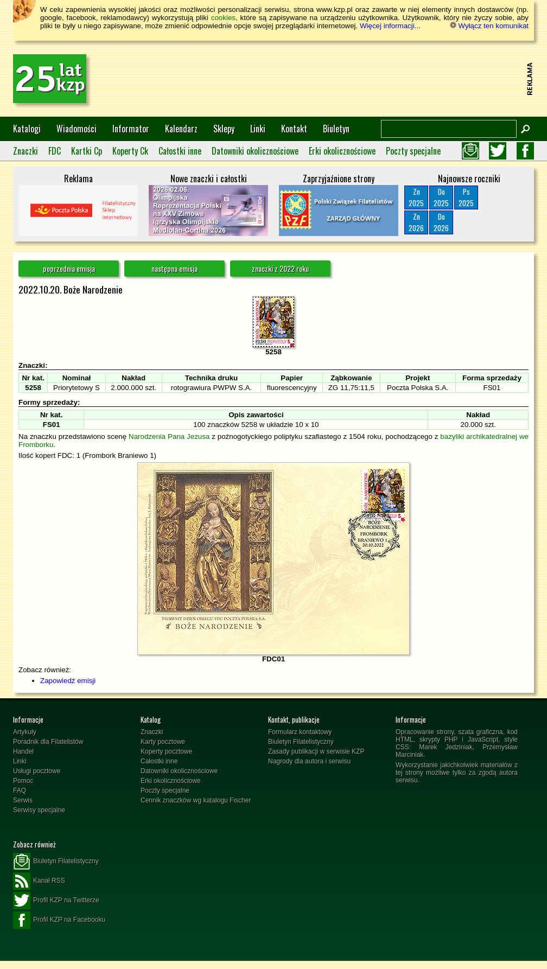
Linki (257, 128)
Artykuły (24, 732)
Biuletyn (336, 128)
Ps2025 (466, 197)
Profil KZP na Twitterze (56, 900)
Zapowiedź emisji (68, 681)
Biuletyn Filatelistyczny (301, 741)
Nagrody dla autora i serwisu (309, 761)
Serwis (23, 800)
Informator (130, 128)
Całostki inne (179, 150)
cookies (223, 18)
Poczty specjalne (413, 150)
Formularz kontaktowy (300, 732)
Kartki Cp (86, 150)
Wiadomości (76, 128)
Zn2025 (416, 197)
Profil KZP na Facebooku (59, 920)
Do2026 (441, 222)
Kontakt (294, 128)
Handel (23, 751)
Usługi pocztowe (36, 771)
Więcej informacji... (390, 26)
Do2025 (441, 197)
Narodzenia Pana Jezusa (169, 436)
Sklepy (223, 128)
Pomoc (23, 781)
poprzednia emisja (69, 268)
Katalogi (27, 128)
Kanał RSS (39, 881)
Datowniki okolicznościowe (255, 150)
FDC (54, 150)
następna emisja (174, 268)
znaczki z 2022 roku (280, 268)
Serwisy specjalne (39, 810)
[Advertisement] (325, 78)
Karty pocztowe (163, 741)
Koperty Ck (130, 150)
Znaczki (25, 150)
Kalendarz (181, 128)
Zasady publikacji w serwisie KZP (316, 751)
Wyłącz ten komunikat (489, 26)
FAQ (19, 790)
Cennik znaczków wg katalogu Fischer (196, 800)
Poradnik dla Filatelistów (48, 741)
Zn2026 (416, 222)
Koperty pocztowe (166, 751)
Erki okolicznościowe (342, 150)
